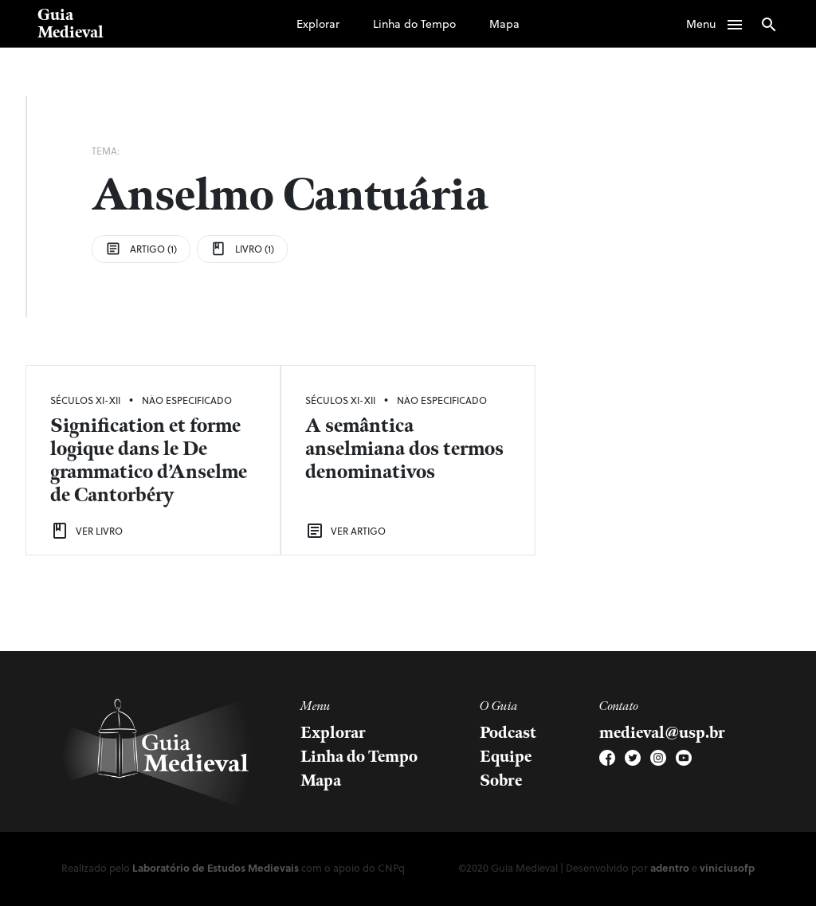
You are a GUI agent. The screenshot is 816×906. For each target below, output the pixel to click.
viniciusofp (727, 867)
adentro (669, 867)
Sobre (501, 780)
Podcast (508, 733)
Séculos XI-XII (85, 400)
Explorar (317, 23)
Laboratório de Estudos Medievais (215, 867)
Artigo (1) (141, 249)
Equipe (506, 757)
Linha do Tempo (414, 23)
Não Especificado (187, 400)
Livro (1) (242, 249)
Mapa (504, 23)
